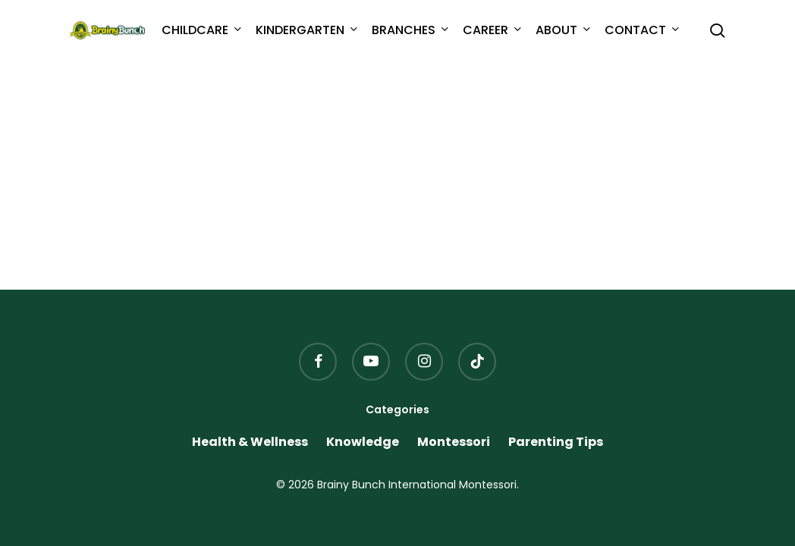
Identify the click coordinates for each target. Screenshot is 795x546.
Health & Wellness (250, 442)
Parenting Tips (555, 442)
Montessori (453, 442)
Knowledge (362, 442)
